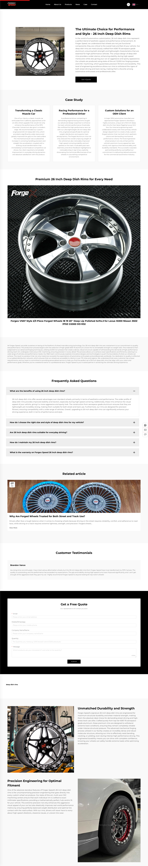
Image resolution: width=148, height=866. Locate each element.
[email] (145, 430)
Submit (74, 661)
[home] (11, 4)
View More (13, 528)
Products (68, 4)
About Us (57, 4)
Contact (94, 4)
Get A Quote (86, 79)
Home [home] (47, 4)
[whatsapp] (145, 425)
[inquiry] (145, 434)
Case (85, 4)
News (78, 4)
